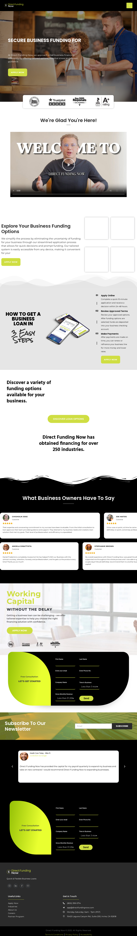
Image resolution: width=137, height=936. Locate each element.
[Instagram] (9, 886)
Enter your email (61, 671)
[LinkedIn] (16, 886)
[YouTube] (28, 886)
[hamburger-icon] (129, 5)
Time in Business (85, 683)
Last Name (83, 660)
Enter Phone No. (85, 671)
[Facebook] (22, 886)
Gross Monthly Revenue (64, 694)
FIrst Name (59, 660)
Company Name (61, 683)
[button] (68, 164)
